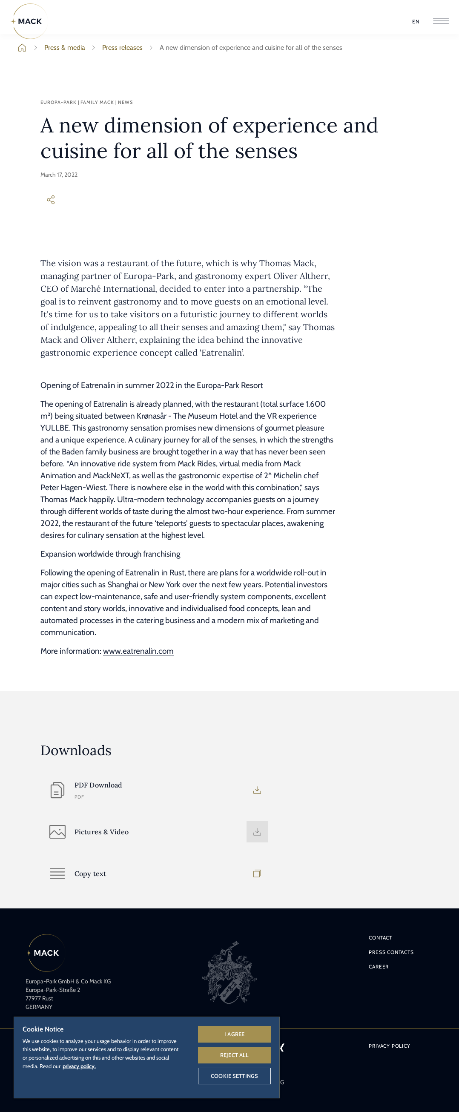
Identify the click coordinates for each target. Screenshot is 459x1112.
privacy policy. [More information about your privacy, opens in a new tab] (79, 1066)
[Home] (29, 21)
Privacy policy (389, 1046)
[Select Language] (416, 22)
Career (379, 966)
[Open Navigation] (441, 21)
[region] (147, 1057)
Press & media (58, 48)
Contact (380, 937)
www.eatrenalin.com (138, 651)
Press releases (116, 48)
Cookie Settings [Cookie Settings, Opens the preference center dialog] (234, 1075)
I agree (234, 1034)
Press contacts (391, 952)
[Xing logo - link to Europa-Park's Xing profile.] (280, 1047)
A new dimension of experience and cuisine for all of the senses (244, 48)
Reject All (234, 1055)
